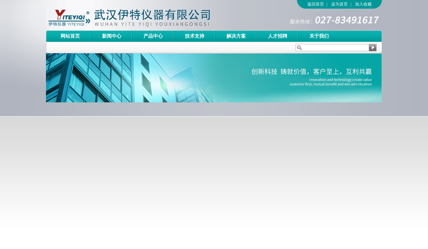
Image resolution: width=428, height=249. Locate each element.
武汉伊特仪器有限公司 (141, 15)
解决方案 (236, 36)
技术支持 (194, 36)
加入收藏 (363, 4)
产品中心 (153, 36)
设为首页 (339, 4)
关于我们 (319, 36)
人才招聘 (277, 36)
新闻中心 (111, 36)
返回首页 (315, 4)
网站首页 (70, 36)
